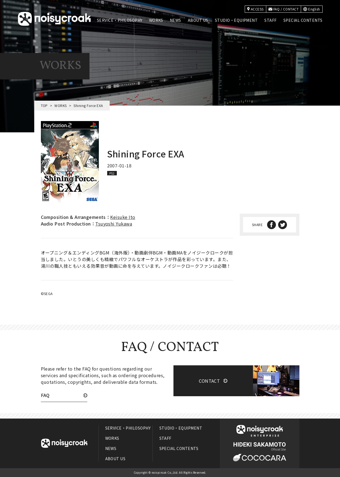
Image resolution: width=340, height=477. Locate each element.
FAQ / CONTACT (283, 9)
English (311, 9)
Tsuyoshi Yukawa (113, 223)
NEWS (175, 20)
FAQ (45, 395)
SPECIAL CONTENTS (303, 20)
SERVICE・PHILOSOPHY (120, 20)
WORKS (156, 20)
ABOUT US (198, 20)
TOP (44, 105)
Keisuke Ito (122, 217)
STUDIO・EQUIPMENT (236, 20)
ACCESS (255, 9)
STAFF (270, 20)
